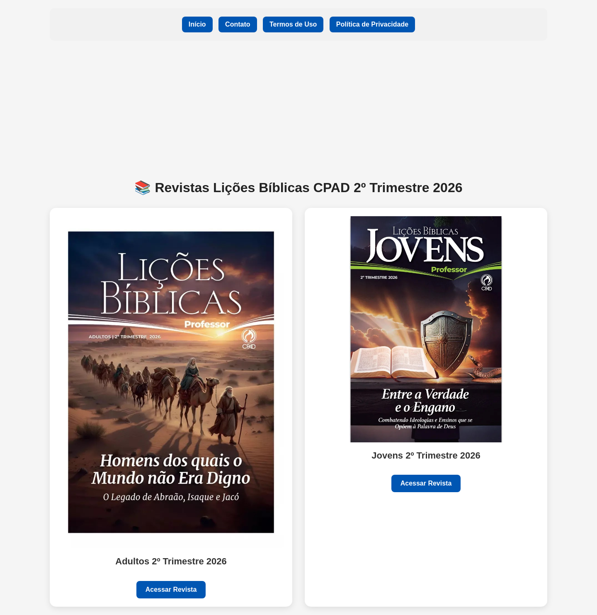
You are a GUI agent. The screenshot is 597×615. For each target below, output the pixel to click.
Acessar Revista (171, 589)
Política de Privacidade (372, 24)
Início (197, 24)
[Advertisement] (298, 109)
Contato (237, 24)
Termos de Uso (293, 24)
